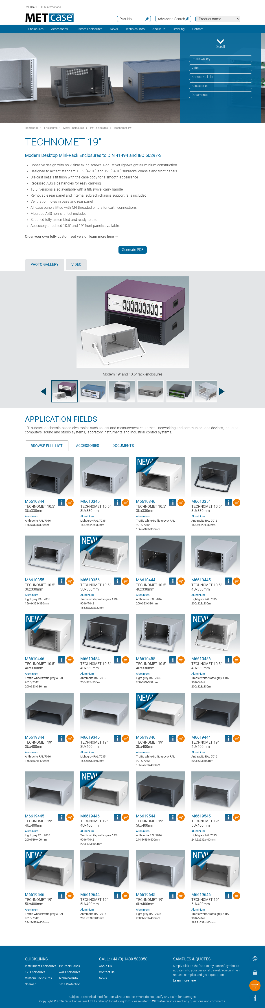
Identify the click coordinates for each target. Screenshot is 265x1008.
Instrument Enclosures (40, 966)
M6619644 (90, 894)
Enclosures (36, 29)
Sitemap (30, 984)
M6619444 (201, 737)
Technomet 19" (123, 128)
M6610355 (34, 580)
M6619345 (90, 737)
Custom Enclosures (88, 29)
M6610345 (90, 501)
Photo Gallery (201, 59)
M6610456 (201, 658)
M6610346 (145, 501)
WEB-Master (160, 1001)
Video (195, 68)
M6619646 (201, 894)
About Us (105, 966)
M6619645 (145, 894)
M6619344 (34, 737)
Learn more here (184, 980)
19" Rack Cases (69, 966)
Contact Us (106, 972)
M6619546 (34, 894)
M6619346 (145, 737)
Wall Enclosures (69, 972)
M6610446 (34, 658)
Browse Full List (202, 77)
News (114, 29)
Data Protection (70, 984)
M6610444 (145, 580)
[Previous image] (43, 391)
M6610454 (90, 658)
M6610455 (145, 658)
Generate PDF (132, 250)
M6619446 (90, 816)
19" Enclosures (99, 128)
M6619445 (34, 816)
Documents (200, 95)
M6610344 (34, 501)
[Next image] (222, 391)
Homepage (31, 128)
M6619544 (145, 816)
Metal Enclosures (73, 128)
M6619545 (201, 816)
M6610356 (90, 580)
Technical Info (68, 978)
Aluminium (31, 516)
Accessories (59, 29)
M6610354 (201, 501)
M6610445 (201, 580)
